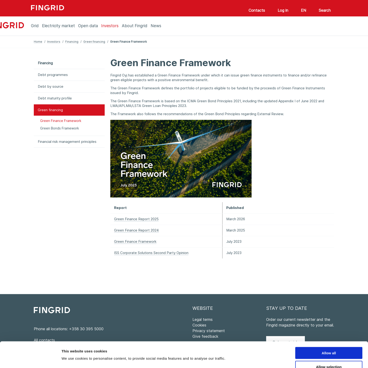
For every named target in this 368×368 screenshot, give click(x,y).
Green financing (94, 41)
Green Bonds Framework (59, 128)
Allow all (329, 329)
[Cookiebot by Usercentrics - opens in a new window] (30, 358)
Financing (71, 41)
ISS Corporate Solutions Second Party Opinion (151, 252)
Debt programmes (53, 74)
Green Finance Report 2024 (136, 230)
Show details (246, 349)
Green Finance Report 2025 (136, 219)
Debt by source (50, 86)
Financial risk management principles (67, 141)
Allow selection (328, 343)
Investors (53, 41)
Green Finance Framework (60, 121)
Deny (329, 356)
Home (38, 41)
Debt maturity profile (55, 98)
